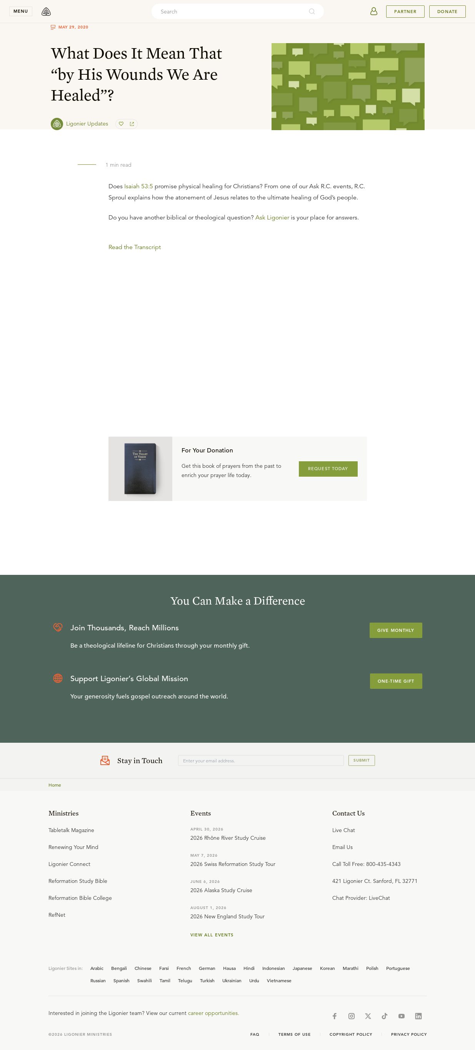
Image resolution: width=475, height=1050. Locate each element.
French (184, 968)
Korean (327, 968)
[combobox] (227, 11)
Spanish (121, 980)
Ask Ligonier (272, 217)
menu (20, 11)
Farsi (164, 968)
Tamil (165, 980)
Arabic (96, 968)
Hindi (249, 968)
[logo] (46, 11)
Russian (98, 980)
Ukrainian (232, 980)
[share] (131, 124)
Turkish (207, 980)
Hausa (229, 968)
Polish (372, 968)
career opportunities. (213, 1013)
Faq (255, 1034)
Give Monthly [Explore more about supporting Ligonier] (395, 630)
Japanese (302, 968)
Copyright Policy (351, 1034)
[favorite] (122, 124)
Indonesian (273, 968)
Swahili (144, 980)
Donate (447, 11)
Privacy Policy (409, 1034)
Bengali (119, 968)
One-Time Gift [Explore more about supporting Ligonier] (396, 681)
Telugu (185, 980)
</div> (237, 308)
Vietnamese (279, 980)
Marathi (350, 968)
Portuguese (398, 968)
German (207, 968)
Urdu (254, 980)
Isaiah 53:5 (138, 186)
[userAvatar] (374, 11)
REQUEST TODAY (328, 468)
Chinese (143, 968)
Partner (405, 11)
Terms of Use (294, 1034)
